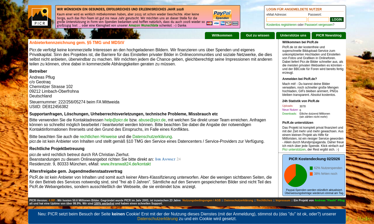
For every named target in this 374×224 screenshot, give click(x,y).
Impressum (283, 200)
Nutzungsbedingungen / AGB (201, 200)
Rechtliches (264, 200)
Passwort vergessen (319, 25)
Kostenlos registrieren (281, 25)
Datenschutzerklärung (152, 136)
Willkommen (222, 35)
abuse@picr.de (152, 120)
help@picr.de (116, 120)
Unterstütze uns (293, 35)
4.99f (52, 200)
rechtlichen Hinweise (98, 136)
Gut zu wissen (257, 35)
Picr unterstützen (294, 149)
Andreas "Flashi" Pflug (330, 200)
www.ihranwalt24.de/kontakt (126, 164)
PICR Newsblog (329, 35)
